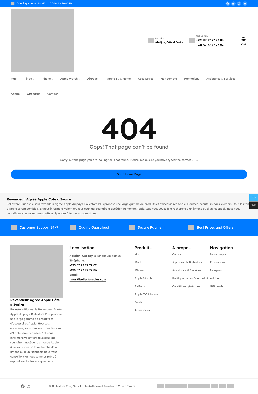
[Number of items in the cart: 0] (243, 39)
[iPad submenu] (33, 79)
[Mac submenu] (18, 79)
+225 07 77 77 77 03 (210, 40)
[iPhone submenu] (52, 79)
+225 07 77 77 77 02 (209, 44)
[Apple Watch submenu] (79, 79)
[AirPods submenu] (99, 79)
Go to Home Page (129, 174)
